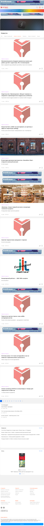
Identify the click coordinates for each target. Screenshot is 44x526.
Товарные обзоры (4, 503)
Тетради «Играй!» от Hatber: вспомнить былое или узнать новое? (15, 438)
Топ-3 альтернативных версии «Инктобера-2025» (11, 411)
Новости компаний (8, 36)
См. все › (41, 427)
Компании (32, 489)
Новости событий (31, 36)
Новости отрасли (17, 36)
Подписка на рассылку (5, 493)
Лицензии (32, 493)
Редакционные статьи (5, 502)
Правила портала (4, 491)
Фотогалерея (18, 502)
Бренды (31, 491)
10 (20, 401)
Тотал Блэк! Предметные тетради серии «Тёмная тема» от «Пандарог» (16, 430)
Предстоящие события (34, 502)
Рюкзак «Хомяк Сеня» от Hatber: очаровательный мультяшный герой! (16, 432)
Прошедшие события (34, 503)
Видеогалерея (18, 503)
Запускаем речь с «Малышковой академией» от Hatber (13, 436)
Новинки (24, 36)
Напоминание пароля (5, 494)
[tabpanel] (22, 462)
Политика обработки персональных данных (5, 497)
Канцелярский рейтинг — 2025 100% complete (14, 278)
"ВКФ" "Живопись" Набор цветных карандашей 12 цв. (22, 471)
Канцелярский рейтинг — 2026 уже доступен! (22, 10)
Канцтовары (32, 494)
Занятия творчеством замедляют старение (14, 240)
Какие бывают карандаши (6, 406)
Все (1, 36)
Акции (38, 36)
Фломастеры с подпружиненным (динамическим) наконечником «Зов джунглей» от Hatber (20, 434)
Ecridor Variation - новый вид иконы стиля (10, 415)
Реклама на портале (5, 489)
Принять (22, 524)
